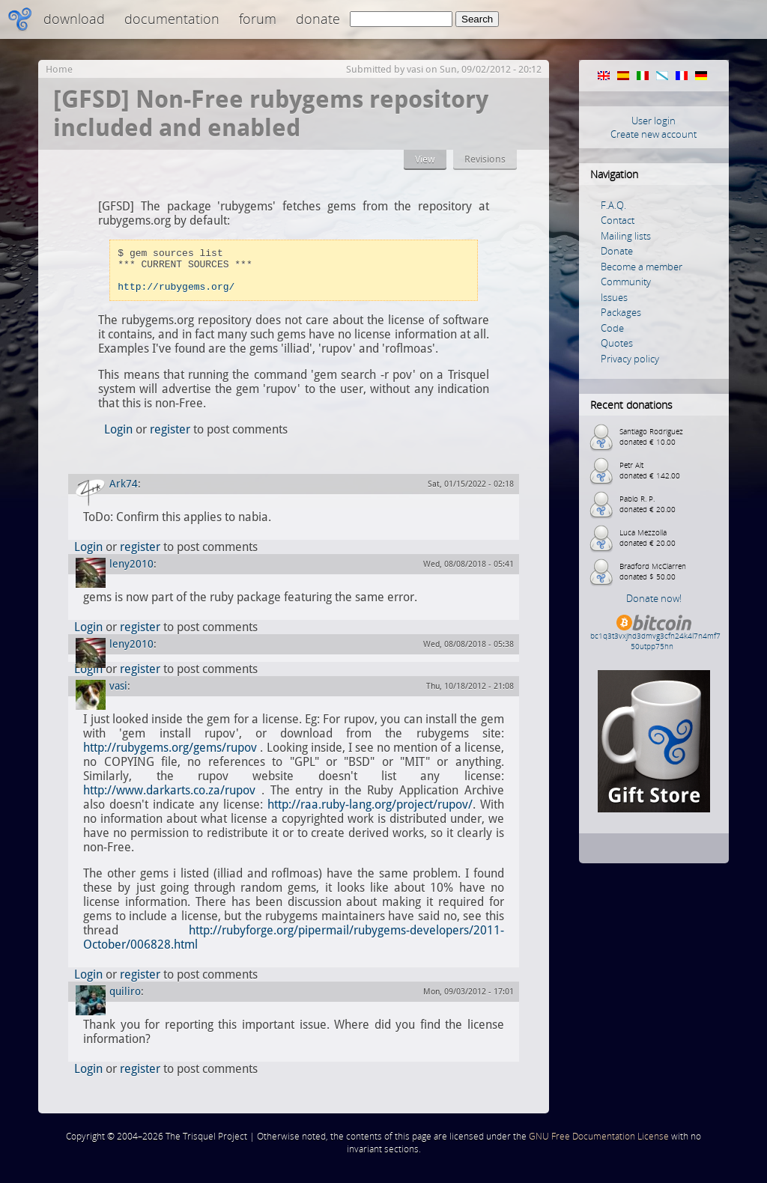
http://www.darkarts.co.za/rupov (169, 799)
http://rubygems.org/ (176, 295)
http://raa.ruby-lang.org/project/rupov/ (370, 813)
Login (118, 438)
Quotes (617, 343)
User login (653, 120)
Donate (318, 19)
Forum (257, 19)
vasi (415, 69)
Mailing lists (626, 236)
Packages (621, 312)
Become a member (641, 266)
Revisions (485, 159)
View (425, 159)
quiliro (125, 1000)
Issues (614, 297)
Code (612, 328)
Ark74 (123, 493)
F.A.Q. (613, 205)
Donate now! (654, 598)
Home (59, 69)
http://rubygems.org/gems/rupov (170, 756)
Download (74, 19)
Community (626, 281)
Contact (617, 220)
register (170, 438)
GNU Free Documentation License (599, 1145)
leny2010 (131, 573)
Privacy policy (630, 358)
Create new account (653, 134)
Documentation (171, 19)
